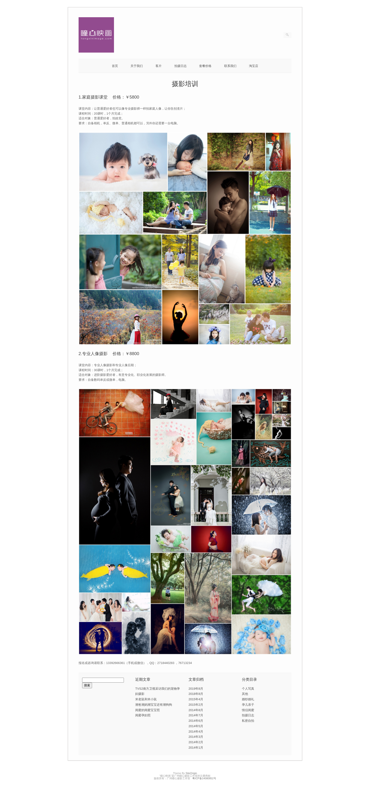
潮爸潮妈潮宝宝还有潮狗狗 (153, 704)
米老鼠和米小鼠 (146, 699)
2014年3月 (196, 736)
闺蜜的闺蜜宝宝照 (147, 710)
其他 (245, 694)
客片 (159, 66)
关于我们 (136, 66)
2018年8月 (196, 694)
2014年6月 (196, 720)
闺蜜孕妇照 (143, 715)
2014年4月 (196, 731)
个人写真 (248, 688)
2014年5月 (196, 726)
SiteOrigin (191, 773)
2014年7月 (196, 715)
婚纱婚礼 (248, 699)
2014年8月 (196, 710)
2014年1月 (196, 747)
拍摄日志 (180, 66)
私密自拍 (248, 720)
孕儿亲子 (248, 704)
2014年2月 (196, 742)
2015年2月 (196, 704)
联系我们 (230, 66)
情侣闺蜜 (248, 710)
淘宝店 (253, 66)
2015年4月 (196, 699)
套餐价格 (205, 66)
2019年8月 (196, 688)
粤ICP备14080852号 (204, 778)
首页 (115, 66)
